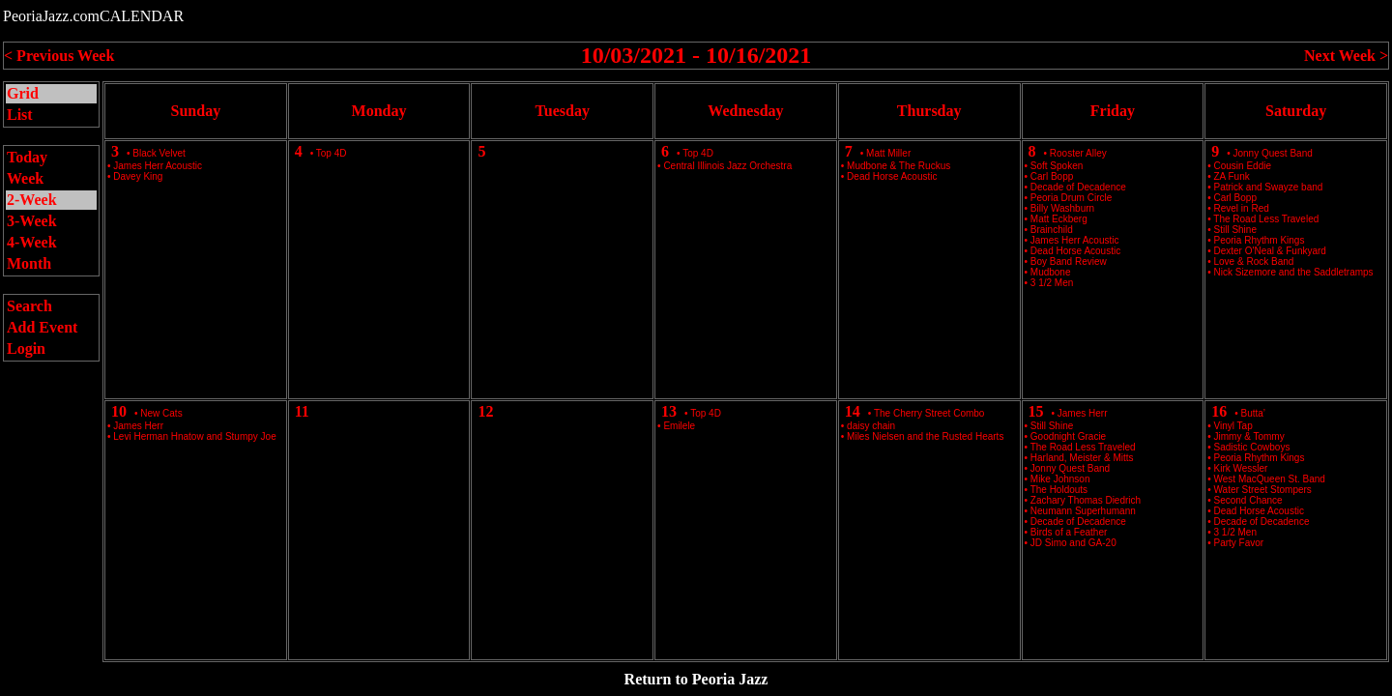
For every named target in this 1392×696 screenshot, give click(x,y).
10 (119, 411)
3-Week (32, 221)
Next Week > (1346, 55)
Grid (23, 93)
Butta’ (1253, 413)
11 (302, 411)
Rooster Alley (1078, 153)
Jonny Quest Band (1273, 153)
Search (29, 306)
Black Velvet (158, 153)
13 (669, 411)
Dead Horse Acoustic (892, 176)
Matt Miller (888, 153)
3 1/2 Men (1051, 282)
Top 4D (331, 153)
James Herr (1083, 413)
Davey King (137, 176)
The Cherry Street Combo (929, 413)
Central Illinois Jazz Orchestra (727, 165)
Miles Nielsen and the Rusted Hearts (925, 436)
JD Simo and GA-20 (1073, 542)
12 (485, 411)
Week (25, 178)
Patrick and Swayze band (1268, 187)
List (20, 114)
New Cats (161, 413)
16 (1219, 411)
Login (26, 348)
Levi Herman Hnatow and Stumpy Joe (194, 436)
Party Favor (1239, 542)
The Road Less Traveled (1266, 219)
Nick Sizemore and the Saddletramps (1294, 272)
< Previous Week (59, 55)
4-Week (32, 242)
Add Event (42, 327)
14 (852, 411)
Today (27, 157)
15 (1036, 411)
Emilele (679, 425)
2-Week (32, 199)
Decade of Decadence (1262, 521)
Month (29, 263)
